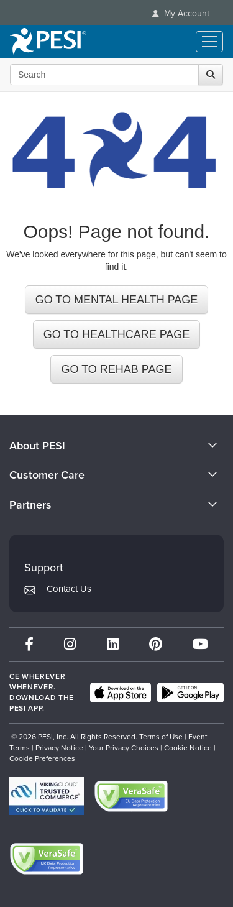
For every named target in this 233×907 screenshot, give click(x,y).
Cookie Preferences (42, 758)
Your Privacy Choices (123, 747)
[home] (48, 41)
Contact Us (69, 589)
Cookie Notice (188, 747)
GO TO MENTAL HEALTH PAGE (116, 299)
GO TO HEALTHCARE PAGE (116, 334)
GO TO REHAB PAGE (116, 369)
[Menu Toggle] (209, 41)
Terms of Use (161, 736)
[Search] (210, 74)
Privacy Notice (59, 747)
